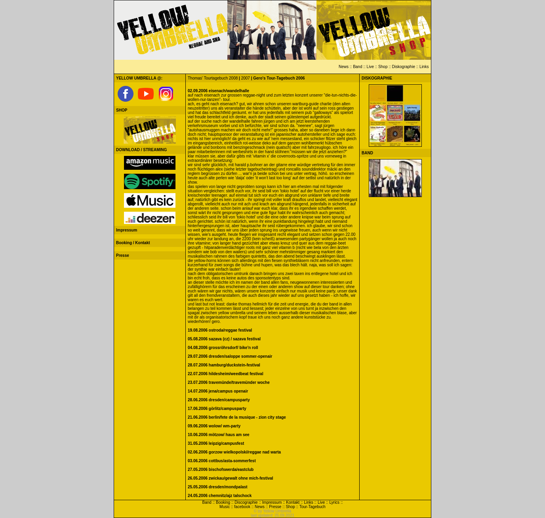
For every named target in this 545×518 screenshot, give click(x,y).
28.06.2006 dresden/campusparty (219, 400)
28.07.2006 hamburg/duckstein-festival (224, 365)
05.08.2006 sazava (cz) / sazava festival (224, 339)
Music (224, 507)
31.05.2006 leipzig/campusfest (216, 443)
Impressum (126, 230)
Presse (122, 255)
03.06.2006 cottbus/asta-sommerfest (222, 461)
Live (370, 67)
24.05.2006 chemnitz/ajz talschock (220, 495)
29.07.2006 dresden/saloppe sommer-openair (230, 356)
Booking (223, 502)
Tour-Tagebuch (312, 507)
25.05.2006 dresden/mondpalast (218, 487)
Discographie (245, 502)
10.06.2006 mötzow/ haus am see (219, 435)
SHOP (121, 110)
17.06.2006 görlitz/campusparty (217, 408)
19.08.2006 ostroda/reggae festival (220, 330)
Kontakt (292, 502)
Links (424, 67)
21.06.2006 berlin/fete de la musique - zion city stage (237, 417)
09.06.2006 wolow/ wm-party (214, 426)
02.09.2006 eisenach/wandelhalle (218, 91)
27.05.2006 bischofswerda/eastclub (220, 469)
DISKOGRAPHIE (377, 78)
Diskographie (403, 67)
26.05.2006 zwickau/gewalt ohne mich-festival (230, 478)
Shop (382, 67)
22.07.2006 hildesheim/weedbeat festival (225, 374)
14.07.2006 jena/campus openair (218, 391)
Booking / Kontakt (133, 243)
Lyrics (334, 502)
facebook (242, 507)
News (344, 67)
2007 (245, 78)
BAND (367, 153)
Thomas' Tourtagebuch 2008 (213, 78)
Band (357, 67)
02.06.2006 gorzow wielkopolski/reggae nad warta (234, 452)
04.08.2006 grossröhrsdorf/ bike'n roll (223, 347)
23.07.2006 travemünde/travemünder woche (229, 382)
